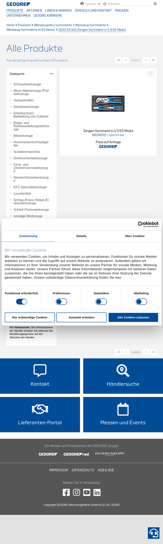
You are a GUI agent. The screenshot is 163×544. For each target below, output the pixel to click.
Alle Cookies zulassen (133, 317)
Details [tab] (82, 236)
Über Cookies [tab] (135, 236)
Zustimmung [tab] (28, 236)
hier (118, 277)
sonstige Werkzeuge (28, 216)
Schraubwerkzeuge (27, 84)
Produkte (14, 10)
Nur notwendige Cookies (29, 317)
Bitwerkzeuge (23, 135)
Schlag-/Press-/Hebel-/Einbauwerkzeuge (31, 201)
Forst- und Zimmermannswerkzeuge (30, 168)
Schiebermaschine (26, 151)
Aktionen (34, 10)
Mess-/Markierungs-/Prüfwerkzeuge (31, 92)
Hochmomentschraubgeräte (31, 144)
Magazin (121, 10)
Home (10, 25)
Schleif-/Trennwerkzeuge (31, 209)
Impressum (58, 470)
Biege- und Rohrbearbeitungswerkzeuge (31, 126)
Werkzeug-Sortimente (90, 25)
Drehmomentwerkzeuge (30, 158)
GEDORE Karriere (48, 15)
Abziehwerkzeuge (26, 106)
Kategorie (17, 74)
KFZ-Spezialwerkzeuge (30, 187)
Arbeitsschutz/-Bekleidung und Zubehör (30, 115)
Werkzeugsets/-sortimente (53, 25)
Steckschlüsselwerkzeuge (30, 179)
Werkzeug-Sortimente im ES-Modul (30, 29)
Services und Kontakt (93, 10)
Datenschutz (83, 470)
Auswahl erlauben (81, 317)
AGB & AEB (106, 470)
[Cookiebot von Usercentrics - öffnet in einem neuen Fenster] (140, 224)
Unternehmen (18, 15)
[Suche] (137, 4)
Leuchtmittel (22, 193)
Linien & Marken (58, 10)
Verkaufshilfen (23, 100)
